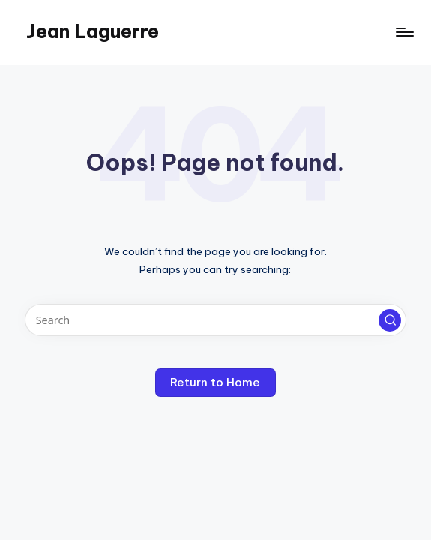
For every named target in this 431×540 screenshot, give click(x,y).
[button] (390, 320)
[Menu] (404, 32)
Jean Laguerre (92, 32)
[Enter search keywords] (215, 320)
